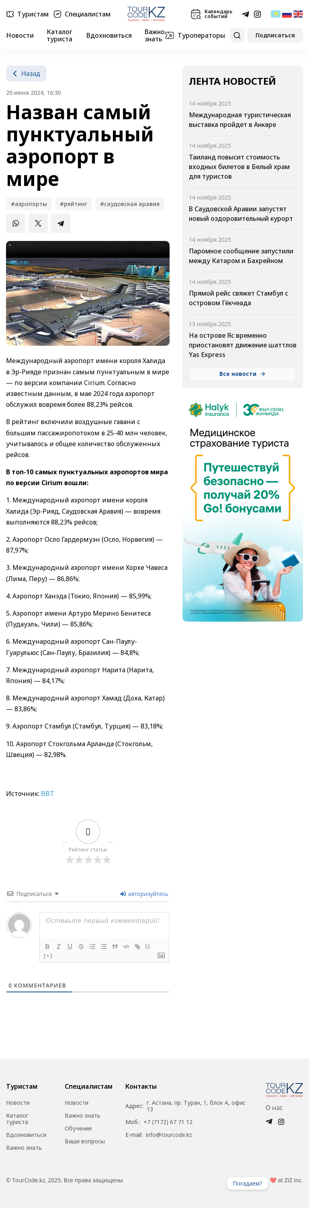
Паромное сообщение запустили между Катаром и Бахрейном (241, 256)
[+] (48, 956)
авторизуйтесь (144, 894)
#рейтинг (73, 204)
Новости (20, 35)
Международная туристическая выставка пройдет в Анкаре (240, 119)
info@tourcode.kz (169, 1135)
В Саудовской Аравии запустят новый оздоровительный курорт (241, 213)
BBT (47, 793)
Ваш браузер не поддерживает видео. (284, 1183)
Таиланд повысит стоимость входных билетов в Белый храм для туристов (239, 167)
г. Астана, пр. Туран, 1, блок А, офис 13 (196, 1106)
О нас (274, 1107)
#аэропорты (29, 204)
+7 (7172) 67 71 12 (167, 1122)
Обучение (78, 1128)
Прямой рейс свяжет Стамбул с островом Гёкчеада (238, 298)
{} (148, 946)
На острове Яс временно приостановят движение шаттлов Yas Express (243, 345)
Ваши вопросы (85, 1141)
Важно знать (155, 35)
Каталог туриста (59, 35)
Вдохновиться (109, 35)
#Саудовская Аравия (130, 204)
